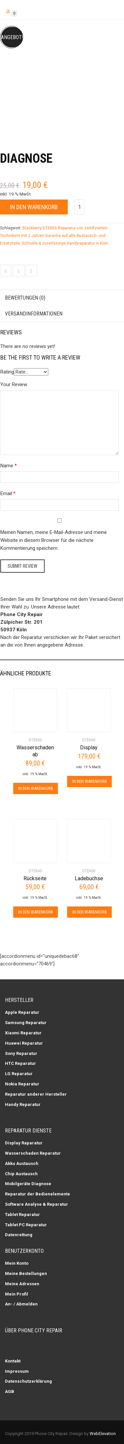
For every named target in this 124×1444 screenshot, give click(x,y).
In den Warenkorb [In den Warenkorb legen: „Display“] (89, 781)
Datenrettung (18, 1234)
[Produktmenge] (79, 207)
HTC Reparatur (20, 1063)
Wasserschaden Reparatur (33, 1153)
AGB (9, 1391)
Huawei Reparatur (24, 1043)
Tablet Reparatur (22, 1214)
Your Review (13, 384)
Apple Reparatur (22, 1012)
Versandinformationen (33, 314)
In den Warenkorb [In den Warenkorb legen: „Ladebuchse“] (89, 911)
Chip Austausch (21, 1173)
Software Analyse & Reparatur (36, 1204)
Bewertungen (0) (25, 298)
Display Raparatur (24, 1142)
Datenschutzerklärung (28, 1381)
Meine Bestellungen (26, 1273)
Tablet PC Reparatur (26, 1224)
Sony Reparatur (21, 1053)
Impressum (17, 1371)
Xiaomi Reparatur (23, 1032)
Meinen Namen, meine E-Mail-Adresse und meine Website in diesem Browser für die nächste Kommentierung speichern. (53, 540)
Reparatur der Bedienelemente (37, 1193)
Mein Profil (16, 1294)
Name (6, 466)
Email (6, 493)
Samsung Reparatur (26, 1022)
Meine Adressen (22, 1283)
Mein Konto (16, 1263)
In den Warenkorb (34, 206)
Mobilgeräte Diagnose (28, 1183)
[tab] (62, 298)
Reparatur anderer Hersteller (36, 1094)
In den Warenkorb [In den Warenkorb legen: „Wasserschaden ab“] (35, 788)
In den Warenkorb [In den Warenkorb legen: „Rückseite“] (35, 911)
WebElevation (103, 1433)
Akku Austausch (21, 1163)
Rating (7, 372)
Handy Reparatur (23, 1104)
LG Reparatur (19, 1073)
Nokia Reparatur (22, 1083)
